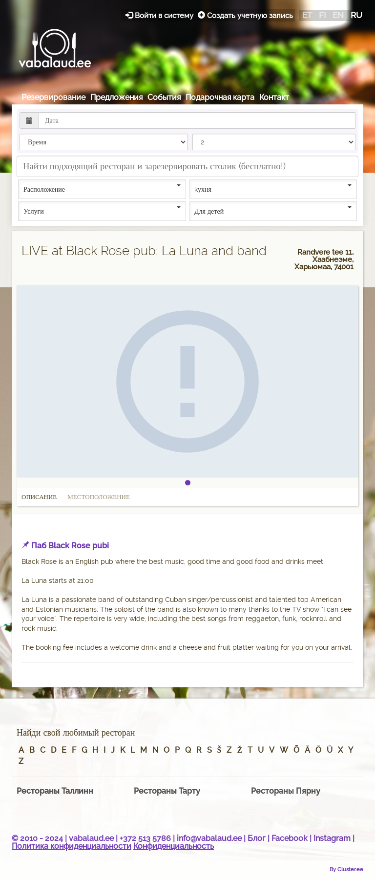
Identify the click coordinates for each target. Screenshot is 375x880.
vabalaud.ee (91, 838)
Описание (39, 496)
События (164, 97)
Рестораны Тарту (167, 791)
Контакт (274, 97)
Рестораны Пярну (285, 791)
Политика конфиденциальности (71, 846)
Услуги (102, 210)
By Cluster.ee (346, 869)
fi (322, 15)
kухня (273, 188)
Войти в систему (160, 15)
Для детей (273, 210)
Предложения (116, 97)
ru (356, 15)
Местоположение (98, 496)
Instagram (332, 838)
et (307, 15)
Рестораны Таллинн (55, 791)
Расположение (102, 188)
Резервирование (53, 97)
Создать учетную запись (245, 15)
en (338, 15)
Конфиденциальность (173, 846)
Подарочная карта (220, 97)
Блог (257, 838)
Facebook (289, 838)
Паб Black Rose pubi (70, 545)
